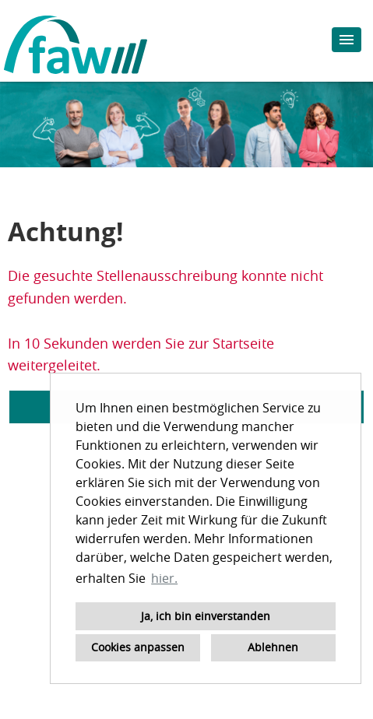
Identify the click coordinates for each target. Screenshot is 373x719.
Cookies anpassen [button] (138, 647)
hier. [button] (164, 578)
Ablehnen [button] (273, 647)
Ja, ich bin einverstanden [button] (205, 616)
